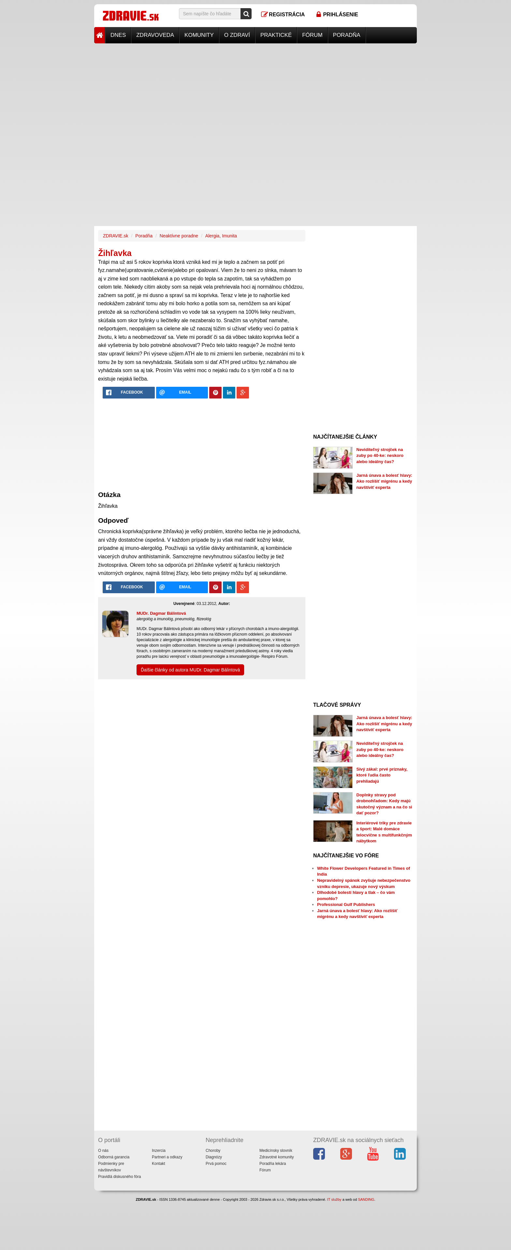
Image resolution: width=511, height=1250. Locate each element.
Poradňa (346, 35)
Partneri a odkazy (167, 1157)
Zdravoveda (155, 35)
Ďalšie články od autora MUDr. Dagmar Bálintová (190, 669)
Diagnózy (214, 1157)
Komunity (199, 35)
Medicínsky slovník (275, 1150)
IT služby (334, 1199)
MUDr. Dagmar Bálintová (161, 613)
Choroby (213, 1150)
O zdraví (237, 35)
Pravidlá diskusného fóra (119, 1176)
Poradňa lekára (272, 1163)
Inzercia (159, 1150)
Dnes (118, 35)
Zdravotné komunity (276, 1157)
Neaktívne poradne (179, 235)
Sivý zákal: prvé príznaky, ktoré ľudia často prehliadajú (382, 775)
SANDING (366, 1199)
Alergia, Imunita (221, 235)
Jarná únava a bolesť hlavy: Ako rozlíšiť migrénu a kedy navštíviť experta (385, 481)
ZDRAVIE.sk (115, 235)
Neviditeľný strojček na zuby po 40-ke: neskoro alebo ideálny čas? (380, 455)
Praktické (276, 35)
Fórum (312, 35)
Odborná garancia (113, 1157)
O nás (103, 1150)
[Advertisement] (255, 89)
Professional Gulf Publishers (346, 904)
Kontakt (158, 1163)
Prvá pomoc (216, 1163)
